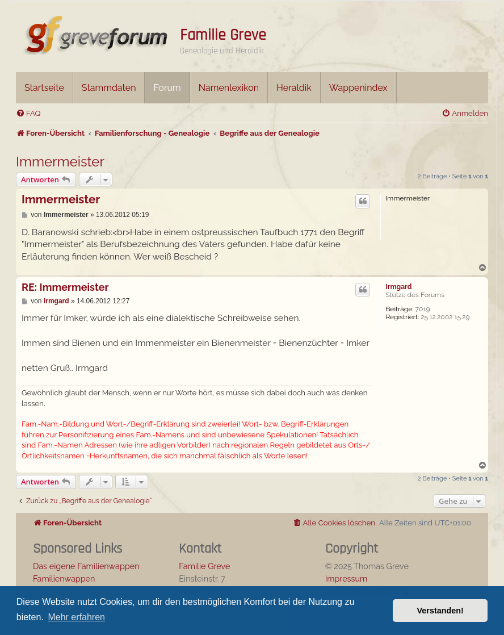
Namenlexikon (229, 87)
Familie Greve (223, 35)
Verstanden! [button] (440, 610)
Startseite (44, 87)
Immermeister (60, 161)
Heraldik (294, 87)
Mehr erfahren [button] (76, 617)
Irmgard (398, 287)
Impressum (346, 578)
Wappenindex (358, 87)
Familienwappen (64, 578)
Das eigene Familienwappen (86, 566)
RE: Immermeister (65, 287)
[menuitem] (28, 113)
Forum (166, 87)
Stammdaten (109, 87)
